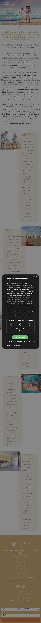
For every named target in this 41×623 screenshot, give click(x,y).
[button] (13, 345)
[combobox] (34, 276)
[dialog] (20, 311)
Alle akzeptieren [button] (19, 337)
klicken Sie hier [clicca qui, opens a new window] (23, 317)
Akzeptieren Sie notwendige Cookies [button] (19, 341)
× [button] (36, 276)
